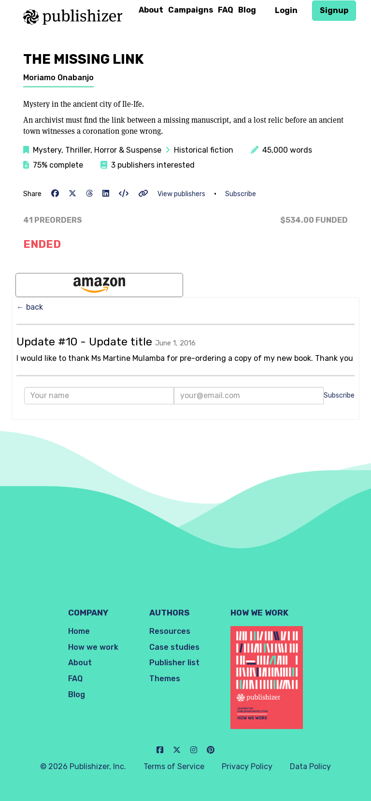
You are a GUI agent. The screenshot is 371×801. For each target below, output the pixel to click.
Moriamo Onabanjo (58, 77)
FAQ (225, 9)
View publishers (181, 194)
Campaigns (190, 9)
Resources (169, 631)
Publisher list (174, 662)
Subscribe (240, 194)
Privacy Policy (247, 766)
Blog (247, 9)
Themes (164, 678)
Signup (334, 10)
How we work (93, 647)
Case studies (174, 647)
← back (29, 307)
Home (79, 631)
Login (286, 10)
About (151, 9)
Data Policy (310, 766)
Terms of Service (173, 766)
